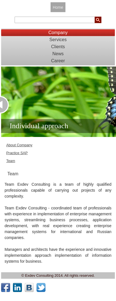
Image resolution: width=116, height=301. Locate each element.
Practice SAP (17, 153)
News (57, 53)
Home (58, 7)
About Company (19, 145)
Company (57, 32)
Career (58, 60)
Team (10, 161)
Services (58, 39)
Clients (58, 46)
